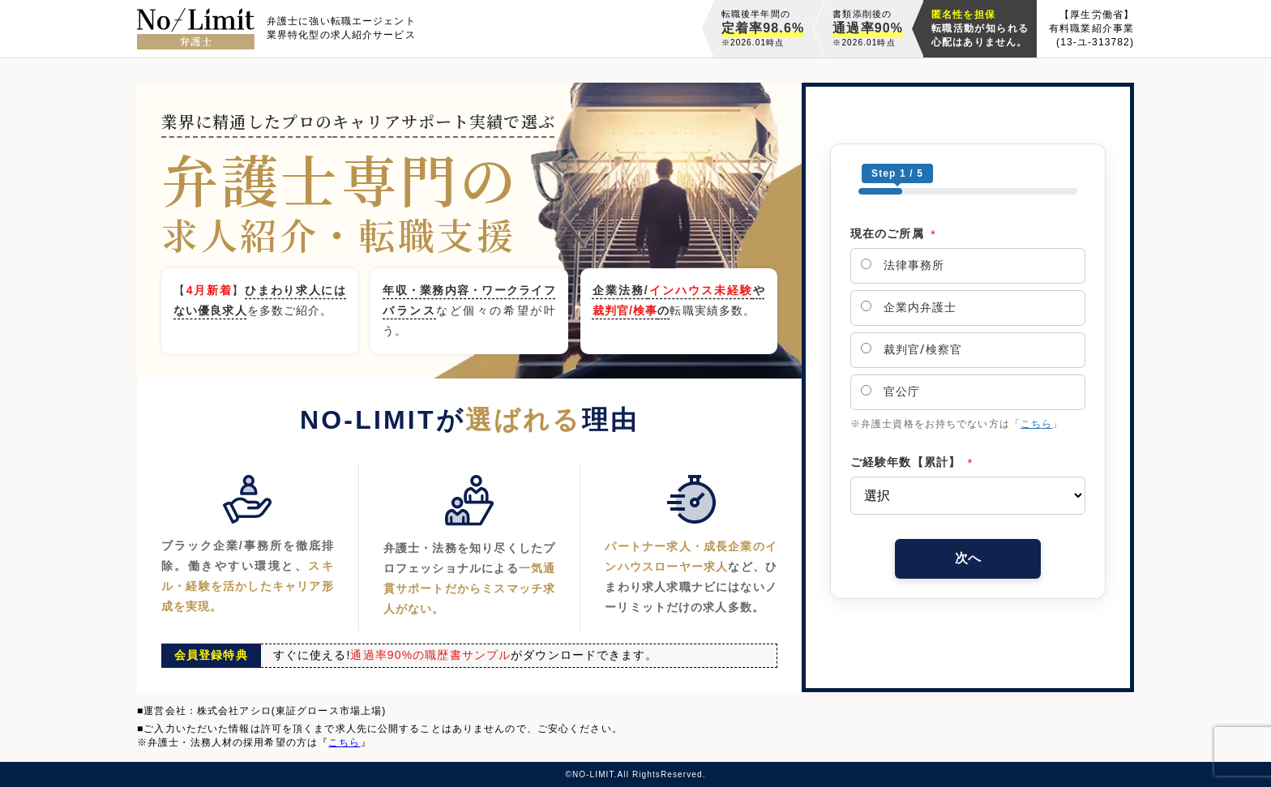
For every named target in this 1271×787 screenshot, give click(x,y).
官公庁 (890, 391)
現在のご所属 (893, 233)
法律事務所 (902, 265)
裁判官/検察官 (911, 349)
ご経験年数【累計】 (911, 462)
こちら (1036, 424)
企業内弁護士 (908, 307)
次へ (968, 558)
